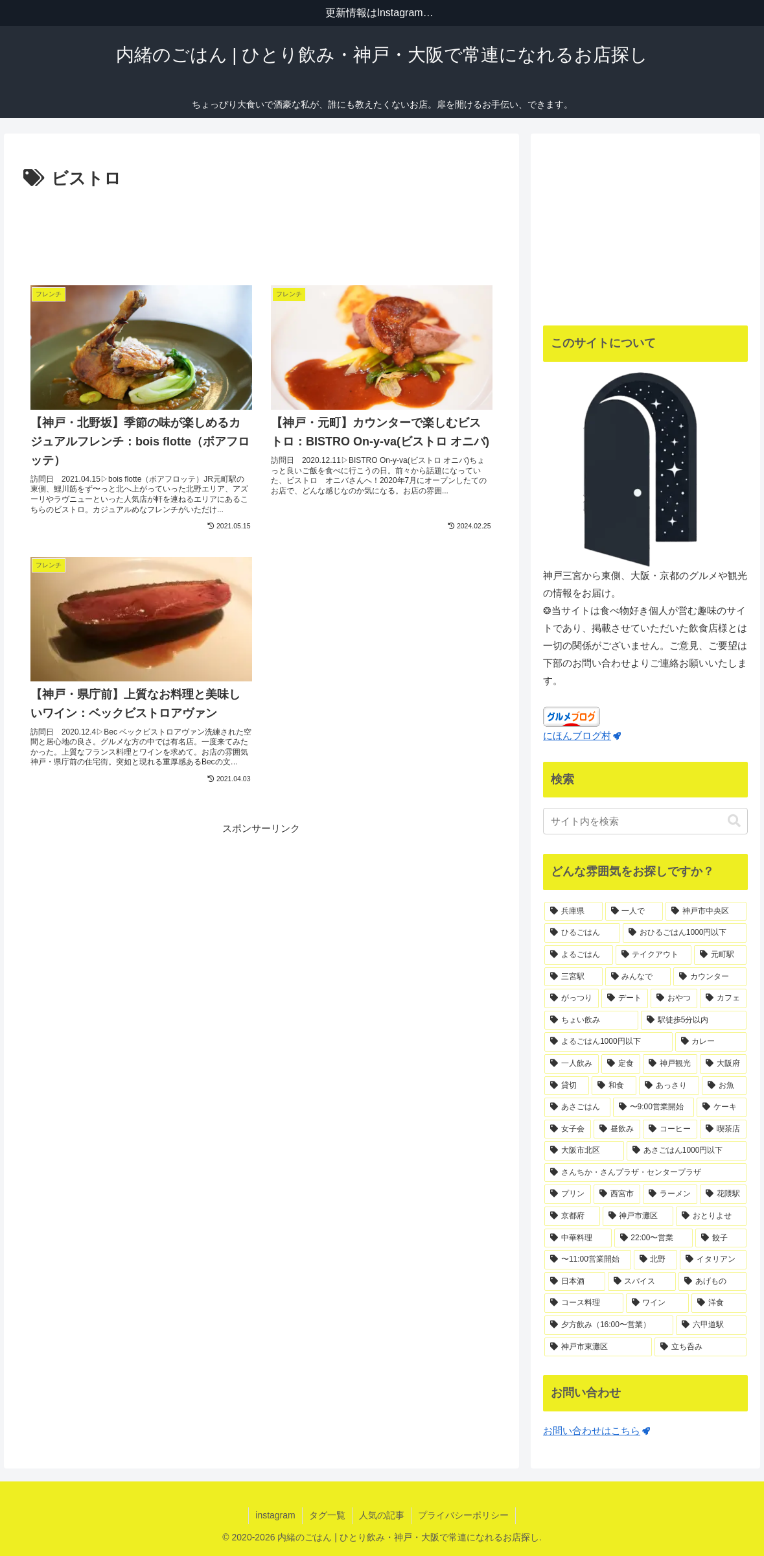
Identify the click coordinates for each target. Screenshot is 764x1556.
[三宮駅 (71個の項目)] (573, 977)
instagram (275, 1515)
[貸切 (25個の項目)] (566, 1086)
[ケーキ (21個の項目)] (722, 1107)
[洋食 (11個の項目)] (719, 1303)
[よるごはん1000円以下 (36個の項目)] (608, 1042)
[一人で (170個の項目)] (634, 911)
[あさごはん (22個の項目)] (577, 1107)
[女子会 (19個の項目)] (567, 1129)
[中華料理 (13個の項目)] (577, 1238)
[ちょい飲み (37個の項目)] (591, 1020)
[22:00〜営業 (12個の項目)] (653, 1238)
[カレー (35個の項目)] (711, 1042)
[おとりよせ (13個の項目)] (711, 1216)
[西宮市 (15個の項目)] (617, 1194)
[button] (734, 821)
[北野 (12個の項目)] (655, 1259)
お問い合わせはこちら (596, 1430)
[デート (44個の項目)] (624, 998)
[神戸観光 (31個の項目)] (670, 1064)
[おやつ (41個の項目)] (674, 998)
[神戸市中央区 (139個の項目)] (706, 911)
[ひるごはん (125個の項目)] (582, 933)
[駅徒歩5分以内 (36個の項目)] (694, 1020)
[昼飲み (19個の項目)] (617, 1129)
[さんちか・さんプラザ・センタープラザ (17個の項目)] (645, 1173)
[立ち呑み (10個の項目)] (700, 1347)
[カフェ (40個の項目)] (723, 998)
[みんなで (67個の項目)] (638, 977)
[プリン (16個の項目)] (567, 1194)
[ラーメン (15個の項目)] (670, 1194)
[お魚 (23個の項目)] (724, 1086)
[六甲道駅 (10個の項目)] (711, 1325)
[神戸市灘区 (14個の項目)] (638, 1216)
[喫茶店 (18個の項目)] (723, 1129)
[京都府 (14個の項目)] (571, 1216)
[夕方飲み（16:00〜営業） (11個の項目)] (608, 1325)
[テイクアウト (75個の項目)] (653, 955)
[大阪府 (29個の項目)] (723, 1064)
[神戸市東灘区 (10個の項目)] (598, 1347)
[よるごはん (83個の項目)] (578, 955)
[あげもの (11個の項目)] (712, 1281)
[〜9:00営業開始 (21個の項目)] (653, 1107)
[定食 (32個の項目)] (620, 1064)
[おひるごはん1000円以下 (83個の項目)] (685, 933)
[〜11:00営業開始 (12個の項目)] (587, 1259)
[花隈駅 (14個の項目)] (723, 1194)
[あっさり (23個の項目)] (669, 1086)
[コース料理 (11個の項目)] (583, 1303)
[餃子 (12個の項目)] (721, 1238)
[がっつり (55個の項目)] (571, 998)
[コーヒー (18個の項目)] (670, 1129)
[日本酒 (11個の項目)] (574, 1281)
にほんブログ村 (582, 735)
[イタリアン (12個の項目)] (713, 1259)
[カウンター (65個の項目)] (710, 977)
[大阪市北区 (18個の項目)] (584, 1151)
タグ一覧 (327, 1515)
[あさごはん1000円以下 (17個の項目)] (687, 1151)
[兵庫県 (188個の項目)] (573, 911)
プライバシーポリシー (463, 1515)
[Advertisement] (261, 229)
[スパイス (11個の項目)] (642, 1281)
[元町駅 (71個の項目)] (720, 955)
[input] (645, 821)
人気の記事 (381, 1515)
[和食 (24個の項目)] (614, 1086)
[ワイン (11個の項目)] (657, 1303)
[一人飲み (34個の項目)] (571, 1064)
